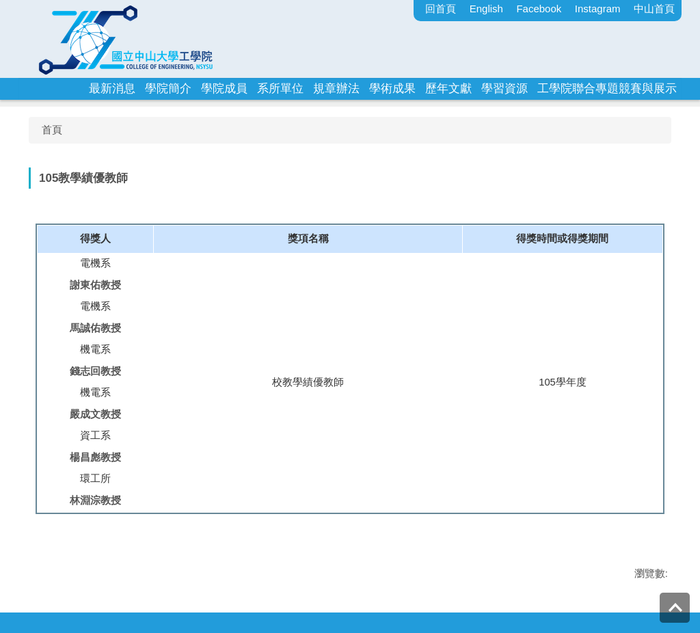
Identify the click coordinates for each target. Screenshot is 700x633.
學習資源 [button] (504, 88)
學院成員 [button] (224, 88)
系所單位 (280, 88)
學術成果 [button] (392, 88)
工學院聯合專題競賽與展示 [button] (607, 88)
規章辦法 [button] (336, 88)
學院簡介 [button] (168, 88)
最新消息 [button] (112, 88)
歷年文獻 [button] (448, 88)
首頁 (52, 129)
